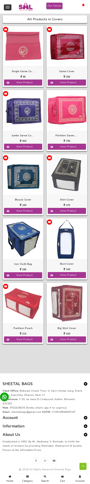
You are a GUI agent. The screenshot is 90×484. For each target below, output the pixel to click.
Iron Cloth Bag (23, 264)
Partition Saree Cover (67, 135)
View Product (24, 82)
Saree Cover (67, 71)
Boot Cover (67, 264)
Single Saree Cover (23, 71)
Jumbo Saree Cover (23, 135)
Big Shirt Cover (67, 328)
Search (45, 478)
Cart (62, 478)
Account (80, 478)
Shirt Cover (67, 199)
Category (27, 478)
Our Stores (54, 5)
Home (10, 478)
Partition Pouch (23, 328)
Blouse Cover (23, 199)
